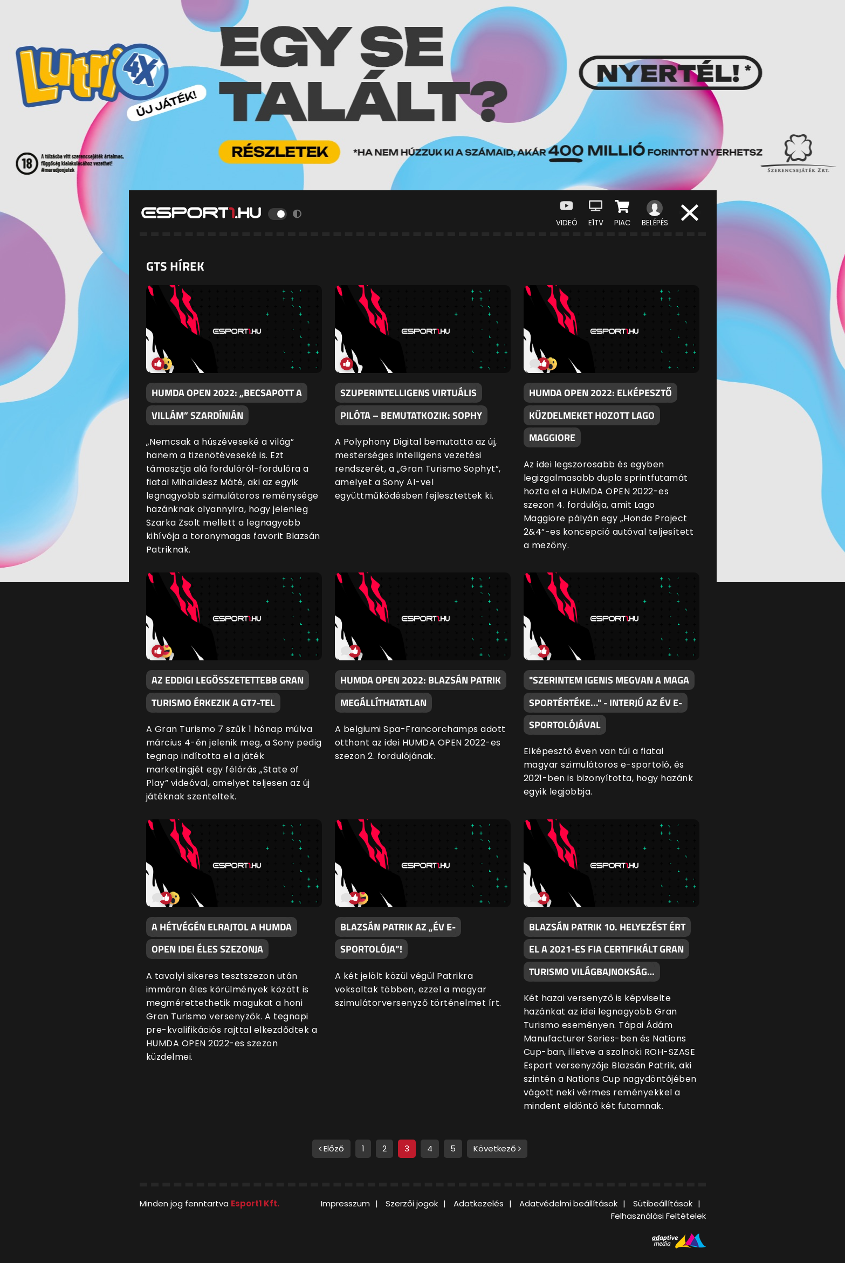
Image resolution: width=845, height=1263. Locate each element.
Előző (331, 1148)
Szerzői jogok (412, 1203)
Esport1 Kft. (255, 1203)
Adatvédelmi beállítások (568, 1203)
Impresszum (345, 1203)
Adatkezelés (479, 1203)
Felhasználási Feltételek (658, 1215)
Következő (497, 1148)
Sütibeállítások (662, 1203)
